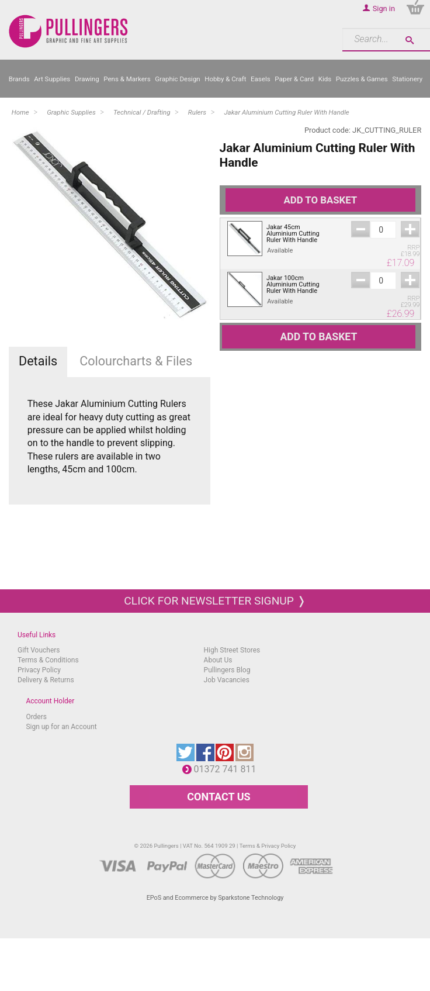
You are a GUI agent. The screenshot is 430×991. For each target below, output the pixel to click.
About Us (218, 660)
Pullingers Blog (227, 670)
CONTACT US (218, 796)
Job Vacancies (226, 680)
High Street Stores (232, 650)
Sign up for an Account (61, 727)
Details (38, 361)
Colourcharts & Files (135, 361)
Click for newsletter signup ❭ (215, 600)
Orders (36, 717)
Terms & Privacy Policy (268, 845)
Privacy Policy (39, 670)
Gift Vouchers (39, 650)
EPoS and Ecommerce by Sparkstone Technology (215, 898)
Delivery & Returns (46, 680)
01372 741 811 (228, 769)
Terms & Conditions (48, 660)
